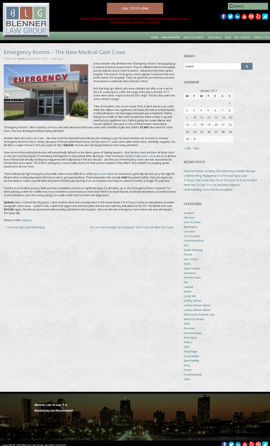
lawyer (188, 288)
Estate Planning (193, 247)
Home (114, 36)
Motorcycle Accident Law (199, 311)
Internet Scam (192, 274)
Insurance (190, 270)
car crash (189, 228)
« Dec (187, 145)
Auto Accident (192, 219)
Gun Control (191, 256)
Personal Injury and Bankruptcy (24, 224)
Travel (187, 367)
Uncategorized (193, 371)
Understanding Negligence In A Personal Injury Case (215, 172)
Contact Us (257, 36)
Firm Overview (135, 36)
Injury (187, 261)
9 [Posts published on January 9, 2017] (187, 114)
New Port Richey (194, 316)
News (187, 320)
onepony (26, 217)
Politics (188, 339)
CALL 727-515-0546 (135, 8)
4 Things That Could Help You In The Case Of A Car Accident (220, 177)
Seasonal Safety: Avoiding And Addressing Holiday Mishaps (219, 168)
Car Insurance (192, 233)
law (186, 279)
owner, (22, 55)
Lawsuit (188, 284)
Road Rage (190, 348)
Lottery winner (192, 297)
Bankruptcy (190, 224)
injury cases (100, 171)
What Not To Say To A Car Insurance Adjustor (212, 182)
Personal (189, 325)
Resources (196, 36)
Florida (188, 251)
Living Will (190, 293)
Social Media (191, 353)
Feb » (196, 145)
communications (194, 238)
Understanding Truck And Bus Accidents (208, 186)
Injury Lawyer (192, 265)
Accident (189, 210)
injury (125, 117)
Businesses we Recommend (53, 407)
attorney (189, 214)
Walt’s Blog (233, 36)
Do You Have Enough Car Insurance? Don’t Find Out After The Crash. (132, 225)
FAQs (214, 36)
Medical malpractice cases (140, 153)
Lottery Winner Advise (197, 307)
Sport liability (191, 357)
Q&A (187, 344)
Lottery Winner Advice (197, 302)
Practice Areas (167, 36)
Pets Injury (190, 334)
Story (187, 362)
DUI (186, 242)
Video (187, 376)
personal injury (193, 330)
